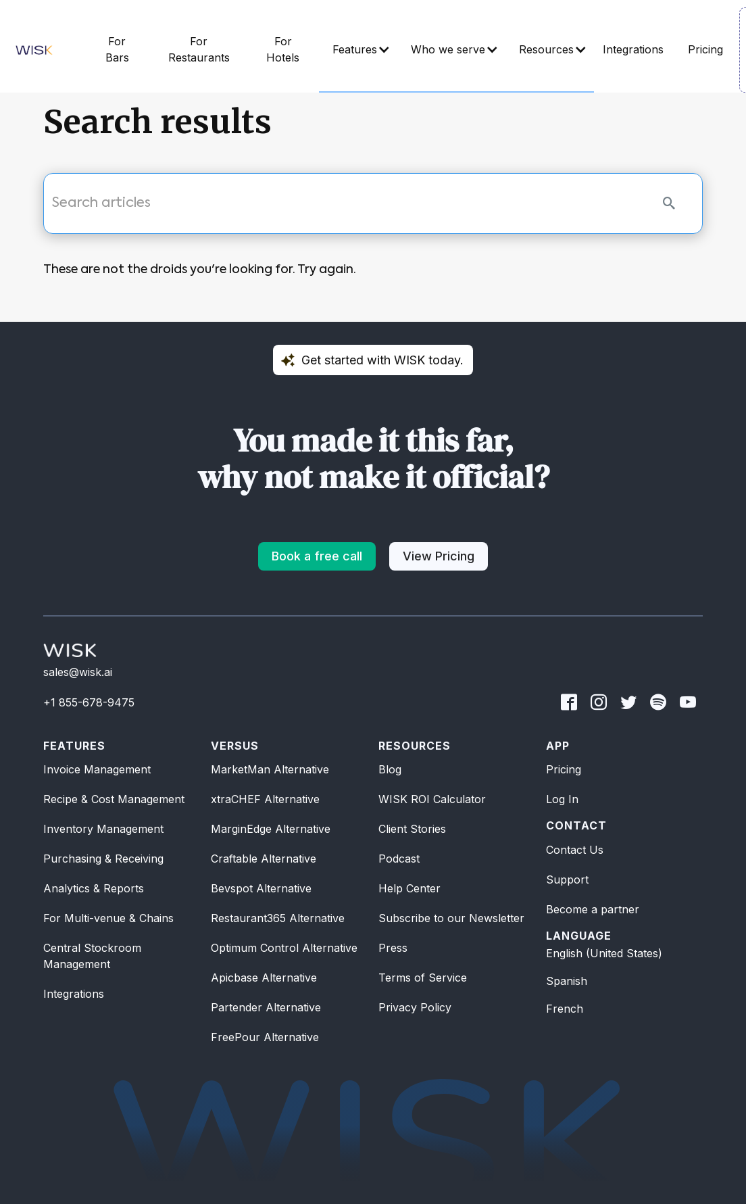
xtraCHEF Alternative (265, 799)
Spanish (566, 981)
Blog (389, 769)
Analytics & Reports (93, 888)
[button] (358, 50)
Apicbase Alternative (264, 977)
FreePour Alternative (265, 1037)
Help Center (409, 888)
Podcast (399, 858)
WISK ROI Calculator (432, 799)
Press (392, 948)
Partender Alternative (266, 1007)
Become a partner (592, 909)
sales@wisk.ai (77, 672)
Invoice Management (97, 769)
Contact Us (574, 850)
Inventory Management (103, 829)
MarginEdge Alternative (270, 829)
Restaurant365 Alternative (278, 918)
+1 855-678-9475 (88, 702)
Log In (562, 799)
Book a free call (317, 556)
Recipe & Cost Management (113, 799)
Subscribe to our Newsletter (451, 918)
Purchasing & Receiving (103, 858)
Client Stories (412, 829)
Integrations (73, 994)
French (564, 1008)
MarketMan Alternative (270, 769)
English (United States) (604, 953)
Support (567, 879)
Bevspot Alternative (261, 888)
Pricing (563, 769)
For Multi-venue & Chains (108, 918)
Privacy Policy (414, 1007)
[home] (34, 50)
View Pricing (438, 556)
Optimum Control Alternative (284, 948)
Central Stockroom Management (92, 956)
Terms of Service (422, 977)
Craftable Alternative (263, 858)
